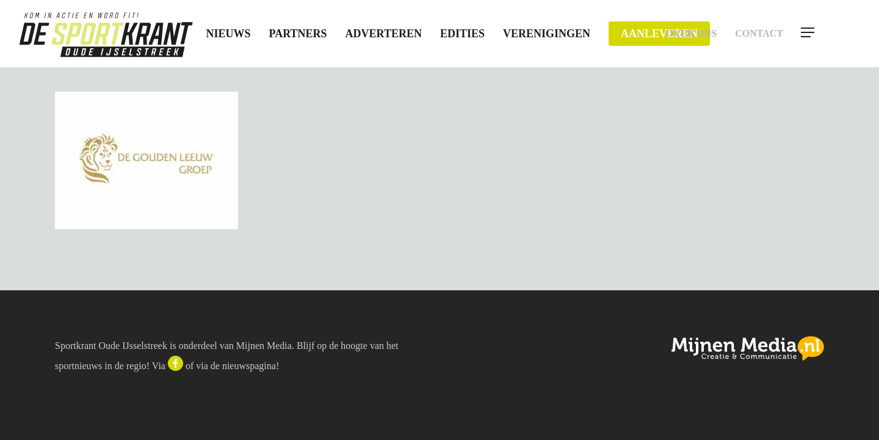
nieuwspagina (249, 366)
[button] (831, 33)
